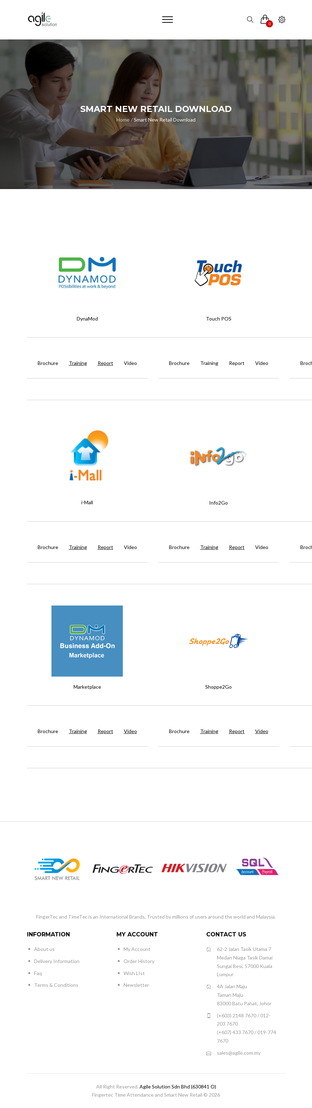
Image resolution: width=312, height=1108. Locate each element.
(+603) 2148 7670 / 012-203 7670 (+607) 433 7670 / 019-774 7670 (241, 1028)
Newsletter (136, 985)
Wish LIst (134, 973)
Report (237, 363)
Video (130, 363)
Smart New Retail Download (165, 120)
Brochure (48, 363)
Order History (139, 961)
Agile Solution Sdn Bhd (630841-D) (177, 1086)
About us (44, 949)
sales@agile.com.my (233, 1053)
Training (209, 363)
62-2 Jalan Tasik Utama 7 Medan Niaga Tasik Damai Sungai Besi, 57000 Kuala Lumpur (239, 961)
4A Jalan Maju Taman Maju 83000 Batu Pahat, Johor (239, 994)
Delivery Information (57, 961)
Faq (38, 973)
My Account (137, 949)
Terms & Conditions (56, 985)
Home (123, 120)
